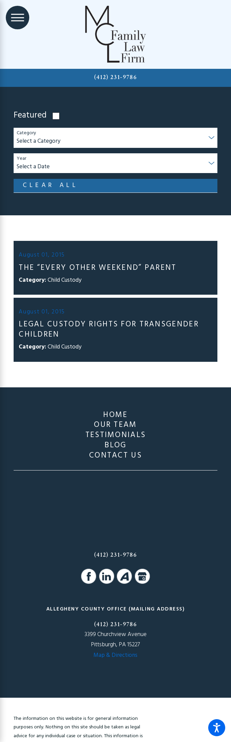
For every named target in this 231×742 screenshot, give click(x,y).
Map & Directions (115, 655)
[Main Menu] (17, 17)
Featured (30, 115)
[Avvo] (124, 576)
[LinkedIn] (106, 576)
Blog (115, 445)
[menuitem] (116, 415)
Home (115, 415)
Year (21, 159)
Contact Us (115, 456)
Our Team (115, 425)
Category (26, 133)
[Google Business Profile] (142, 576)
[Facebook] (88, 576)
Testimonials (115, 435)
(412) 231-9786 (115, 77)
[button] (216, 727)
